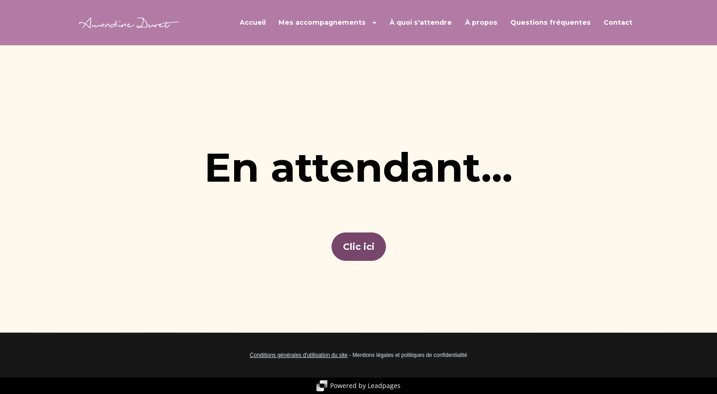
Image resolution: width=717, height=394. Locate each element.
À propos (481, 22)
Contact (618, 22)
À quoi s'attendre (421, 22)
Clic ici (359, 246)
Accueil (253, 22)
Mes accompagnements (327, 22)
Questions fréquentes (550, 22)
